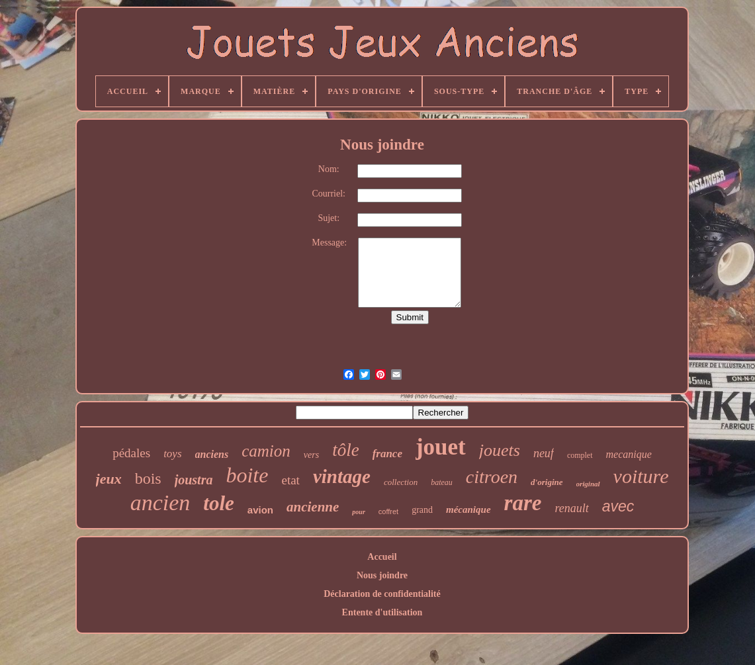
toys (172, 453)
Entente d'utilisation (382, 612)
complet (580, 455)
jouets (499, 450)
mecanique (629, 454)
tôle (345, 450)
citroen (491, 476)
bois (148, 478)
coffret (388, 511)
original (588, 484)
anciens (212, 454)
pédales (131, 453)
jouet (441, 447)
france (387, 453)
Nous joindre (382, 575)
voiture (641, 476)
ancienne (313, 507)
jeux (109, 478)
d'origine (546, 482)
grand (422, 510)
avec (618, 506)
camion (266, 451)
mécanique (468, 509)
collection (401, 482)
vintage (342, 476)
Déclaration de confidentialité (382, 594)
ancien (160, 502)
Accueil (381, 557)
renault (571, 508)
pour (358, 511)
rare (523, 503)
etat (290, 480)
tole (218, 503)
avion (260, 509)
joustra (194, 479)
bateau (442, 482)
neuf (543, 453)
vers (311, 455)
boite (247, 475)
